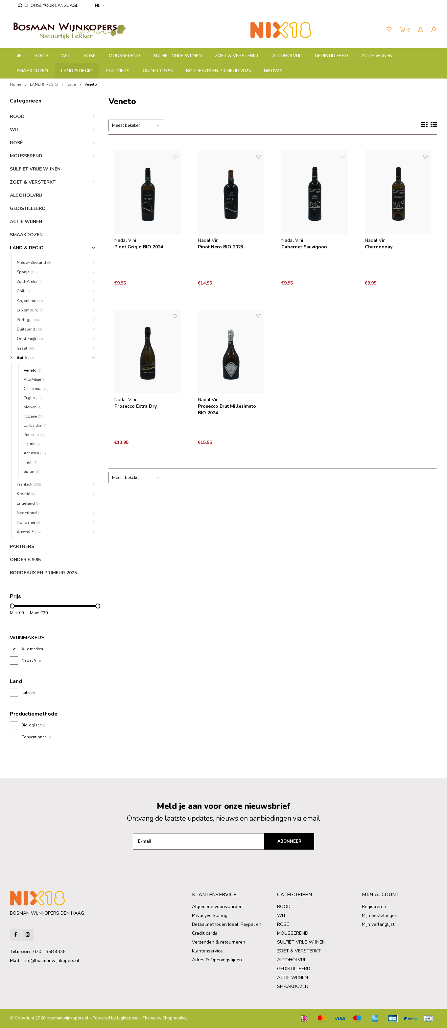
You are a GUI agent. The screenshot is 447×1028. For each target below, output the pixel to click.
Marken (32, 407)
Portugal (28, 319)
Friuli (30, 462)
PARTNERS (117, 71)
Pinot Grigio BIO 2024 (138, 247)
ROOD (41, 56)
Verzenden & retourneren (218, 942)
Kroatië (26, 493)
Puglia (33, 398)
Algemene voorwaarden (217, 906)
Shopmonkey (175, 1018)
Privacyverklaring (209, 915)
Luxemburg (30, 310)
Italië (71, 84)
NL (100, 6)
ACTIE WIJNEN (376, 56)
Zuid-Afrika (29, 281)
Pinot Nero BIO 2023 (220, 247)
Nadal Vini (31, 660)
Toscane (34, 416)
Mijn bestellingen (379, 915)
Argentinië (30, 300)
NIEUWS (273, 71)
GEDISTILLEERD (331, 56)
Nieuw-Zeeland (34, 262)
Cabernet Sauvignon (304, 247)
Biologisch (34, 725)
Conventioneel (37, 737)
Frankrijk (29, 484)
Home (15, 84)
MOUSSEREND (124, 56)
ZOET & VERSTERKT (237, 56)
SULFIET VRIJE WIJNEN (177, 56)
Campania (36, 388)
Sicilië (32, 471)
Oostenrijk (30, 338)
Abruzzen (35, 453)
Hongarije (28, 522)
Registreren (374, 906)
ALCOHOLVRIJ (287, 56)
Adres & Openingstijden (217, 960)
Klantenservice (207, 951)
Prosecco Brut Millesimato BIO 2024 (227, 409)
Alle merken (32, 648)
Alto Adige (35, 379)
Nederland (29, 512)
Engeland (28, 503)
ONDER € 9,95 (158, 71)
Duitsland (29, 329)
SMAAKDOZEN (32, 71)
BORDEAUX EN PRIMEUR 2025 (218, 71)
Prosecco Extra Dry (135, 406)
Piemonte (34, 434)
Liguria (32, 444)
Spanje (27, 272)
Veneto (90, 84)
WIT (65, 56)
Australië (29, 532)
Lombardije (35, 425)
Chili (23, 291)
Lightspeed (128, 1018)
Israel (25, 348)
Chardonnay (378, 247)
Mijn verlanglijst (378, 924)
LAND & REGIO (77, 71)
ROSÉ (89, 56)
